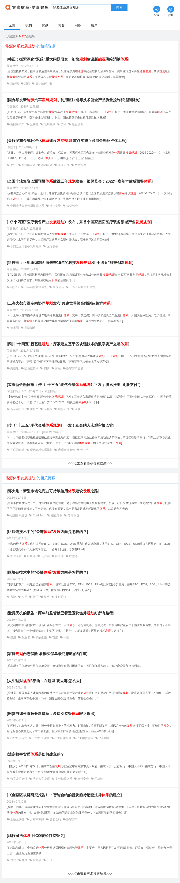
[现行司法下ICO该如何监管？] (36, 836)
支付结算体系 (63, 778)
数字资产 (72, 819)
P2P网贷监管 (85, 738)
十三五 (84, 449)
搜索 (119, 7)
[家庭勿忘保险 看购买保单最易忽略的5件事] (47, 654)
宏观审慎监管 (66, 449)
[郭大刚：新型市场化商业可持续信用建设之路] (53, 491)
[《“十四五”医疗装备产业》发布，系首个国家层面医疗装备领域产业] (79, 222)
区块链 (34, 124)
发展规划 (49, 124)
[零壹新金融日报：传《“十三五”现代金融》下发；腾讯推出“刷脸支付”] (74, 385)
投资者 (37, 860)
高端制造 (30, 327)
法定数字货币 (41, 778)
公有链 (45, 556)
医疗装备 (52, 246)
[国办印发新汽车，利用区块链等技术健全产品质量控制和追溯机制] (74, 100)
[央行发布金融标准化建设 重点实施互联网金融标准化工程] (67, 141)
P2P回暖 (104, 738)
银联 (77, 409)
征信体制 (56, 515)
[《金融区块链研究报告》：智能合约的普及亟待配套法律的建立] (64, 795)
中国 (66, 637)
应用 (24, 596)
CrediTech (39, 515)
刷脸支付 (63, 409)
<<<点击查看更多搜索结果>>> (90, 463)
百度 (55, 637)
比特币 (34, 409)
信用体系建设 (19, 515)
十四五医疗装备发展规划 (26, 246)
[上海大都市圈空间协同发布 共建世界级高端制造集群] (59, 303)
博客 (61, 25)
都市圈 (15, 327)
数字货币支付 (19, 778)
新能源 (15, 83)
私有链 (59, 556)
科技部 (15, 287)
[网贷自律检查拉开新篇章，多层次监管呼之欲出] (51, 714)
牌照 (24, 860)
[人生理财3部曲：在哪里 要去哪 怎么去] (44, 681)
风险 (13, 596)
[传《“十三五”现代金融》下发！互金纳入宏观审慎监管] (60, 425)
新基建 (15, 368)
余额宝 (48, 409)
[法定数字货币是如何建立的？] (36, 754)
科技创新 (58, 287)
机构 (28, 25)
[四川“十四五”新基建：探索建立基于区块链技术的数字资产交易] (68, 344)
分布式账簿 (37, 819)
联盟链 (73, 556)
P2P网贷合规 (19, 738)
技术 (63, 124)
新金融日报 (17, 409)
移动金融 (46, 165)
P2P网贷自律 (41, 738)
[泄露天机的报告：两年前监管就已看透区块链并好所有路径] (60, 613)
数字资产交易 (74, 368)
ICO (49, 860)
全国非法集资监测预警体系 (27, 205)
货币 (35, 596)
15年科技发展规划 (36, 287)
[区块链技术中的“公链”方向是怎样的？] (47, 532)
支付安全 (83, 778)
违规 (13, 860)
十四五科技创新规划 (82, 287)
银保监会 (72, 205)
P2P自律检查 (63, 738)
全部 (12, 25)
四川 (46, 368)
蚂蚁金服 (41, 637)
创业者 (26, 637)
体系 (58, 368)
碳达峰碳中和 (43, 83)
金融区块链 (17, 819)
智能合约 (55, 819)
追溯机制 (77, 124)
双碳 (27, 83)
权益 (46, 596)
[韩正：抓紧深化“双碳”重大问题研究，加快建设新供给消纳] (68, 59)
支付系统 (16, 556)
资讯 (45, 25)
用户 (94, 25)
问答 (78, 25)
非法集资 (55, 205)
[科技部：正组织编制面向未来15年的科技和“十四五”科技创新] (70, 263)
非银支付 (63, 165)
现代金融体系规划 (41, 449)
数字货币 (80, 165)
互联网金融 (29, 165)
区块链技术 (31, 368)
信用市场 (73, 515)
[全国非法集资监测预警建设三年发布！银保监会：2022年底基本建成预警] (80, 181)
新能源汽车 (17, 124)
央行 (13, 165)
